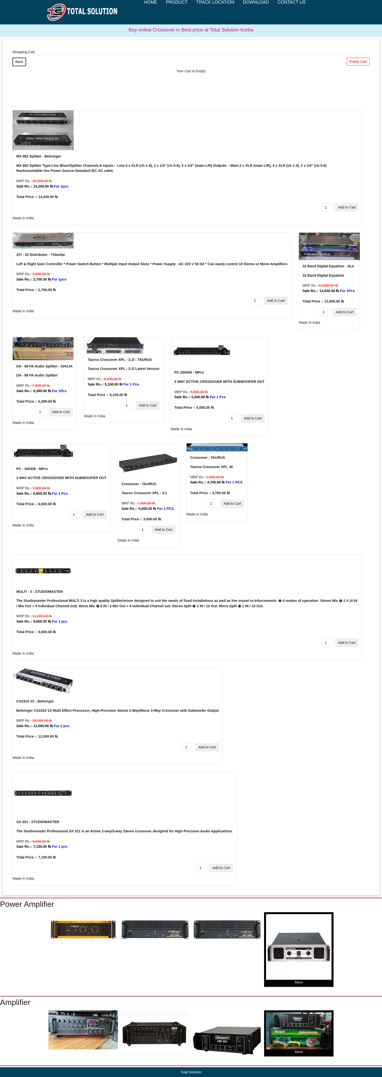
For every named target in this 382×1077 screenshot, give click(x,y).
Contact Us (291, 12)
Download (256, 12)
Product (177, 12)
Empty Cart (358, 61)
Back (19, 62)
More (299, 949)
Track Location (215, 12)
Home (150, 12)
